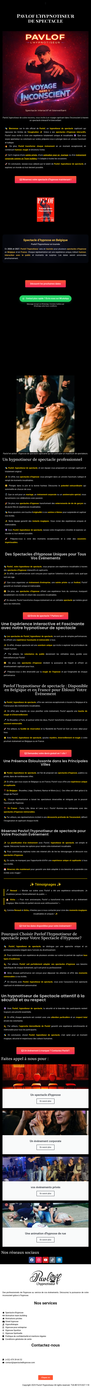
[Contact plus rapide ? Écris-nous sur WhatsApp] (45, 298)
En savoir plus (45, 1101)
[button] (45, 3)
